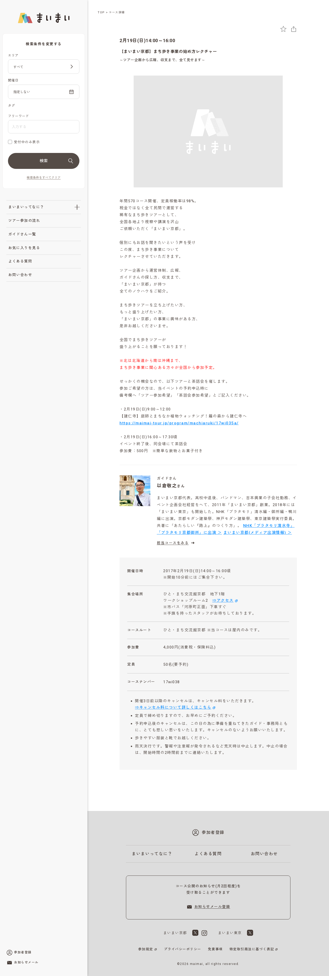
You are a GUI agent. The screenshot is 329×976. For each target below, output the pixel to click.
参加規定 (145, 949)
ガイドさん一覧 (22, 234)
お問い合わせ (20, 275)
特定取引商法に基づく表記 (252, 949)
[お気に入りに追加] (283, 29)
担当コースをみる (176, 543)
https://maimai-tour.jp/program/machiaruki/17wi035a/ (179, 423)
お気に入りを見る (24, 248)
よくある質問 (20, 261)
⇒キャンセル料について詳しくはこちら (173, 707)
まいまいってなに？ (26, 207)
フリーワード (18, 116)
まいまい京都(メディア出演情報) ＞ (257, 532)
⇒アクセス (223, 600)
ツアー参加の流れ (24, 220)
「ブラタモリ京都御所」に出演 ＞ (189, 532)
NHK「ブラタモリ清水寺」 (269, 525)
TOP (101, 12)
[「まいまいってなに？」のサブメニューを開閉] (77, 207)
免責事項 (215, 949)
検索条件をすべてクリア (44, 177)
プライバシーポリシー (182, 949)
